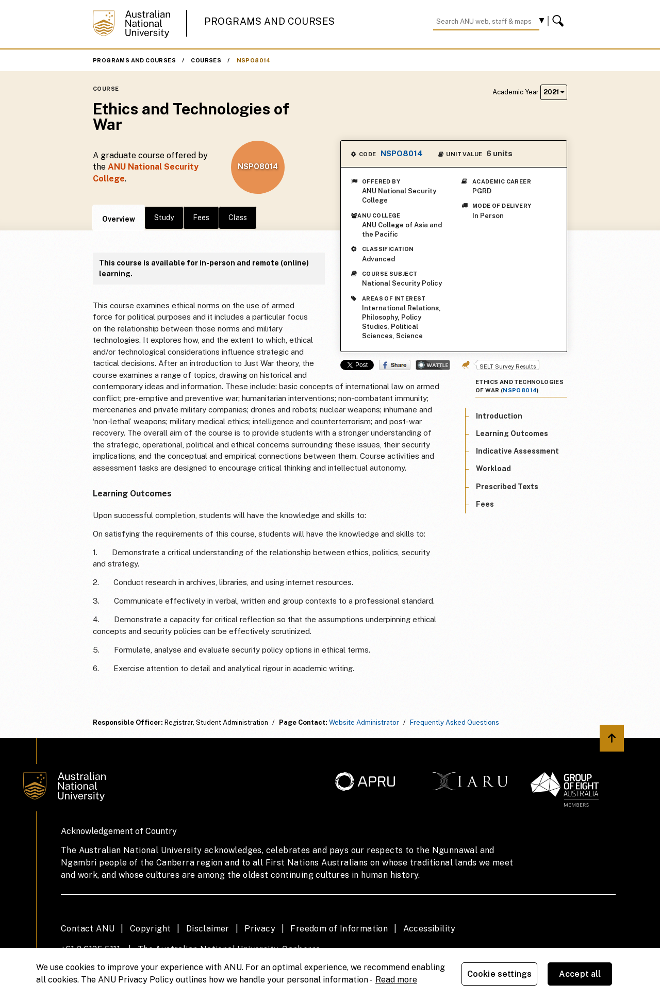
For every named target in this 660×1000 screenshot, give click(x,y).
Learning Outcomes (512, 433)
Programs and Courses (269, 21)
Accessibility (429, 929)
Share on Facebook (394, 365)
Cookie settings (499, 974)
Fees (201, 217)
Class (237, 217)
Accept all (580, 974)
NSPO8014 (254, 60)
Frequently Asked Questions (454, 722)
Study (164, 217)
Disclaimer (207, 929)
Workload (493, 468)
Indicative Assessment (517, 451)
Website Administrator (364, 722)
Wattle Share (433, 365)
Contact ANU (87, 929)
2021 (553, 92)
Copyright (150, 929)
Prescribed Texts (507, 486)
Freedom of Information (339, 929)
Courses (206, 60)
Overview (118, 219)
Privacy (259, 929)
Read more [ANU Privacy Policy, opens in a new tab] (396, 980)
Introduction (499, 416)
